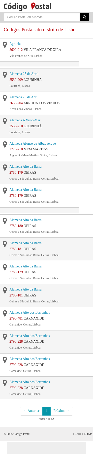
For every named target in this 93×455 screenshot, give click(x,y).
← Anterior (31, 411)
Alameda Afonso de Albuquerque (32, 143)
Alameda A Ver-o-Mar (24, 120)
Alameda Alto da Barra (25, 166)
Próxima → (62, 411)
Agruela (15, 44)
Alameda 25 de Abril (23, 74)
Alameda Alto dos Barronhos (29, 312)
